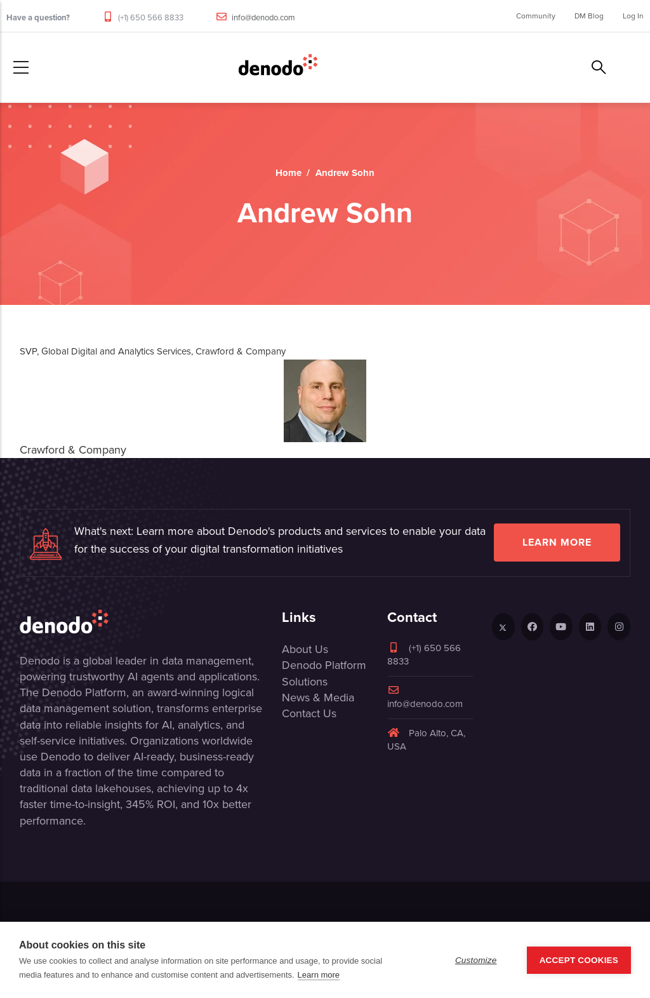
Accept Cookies (579, 960)
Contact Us (309, 713)
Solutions (305, 681)
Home (288, 173)
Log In (633, 16)
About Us (305, 649)
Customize (476, 960)
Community (535, 16)
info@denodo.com (263, 17)
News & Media (318, 697)
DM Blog (589, 16)
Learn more (557, 542)
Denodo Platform (324, 665)
